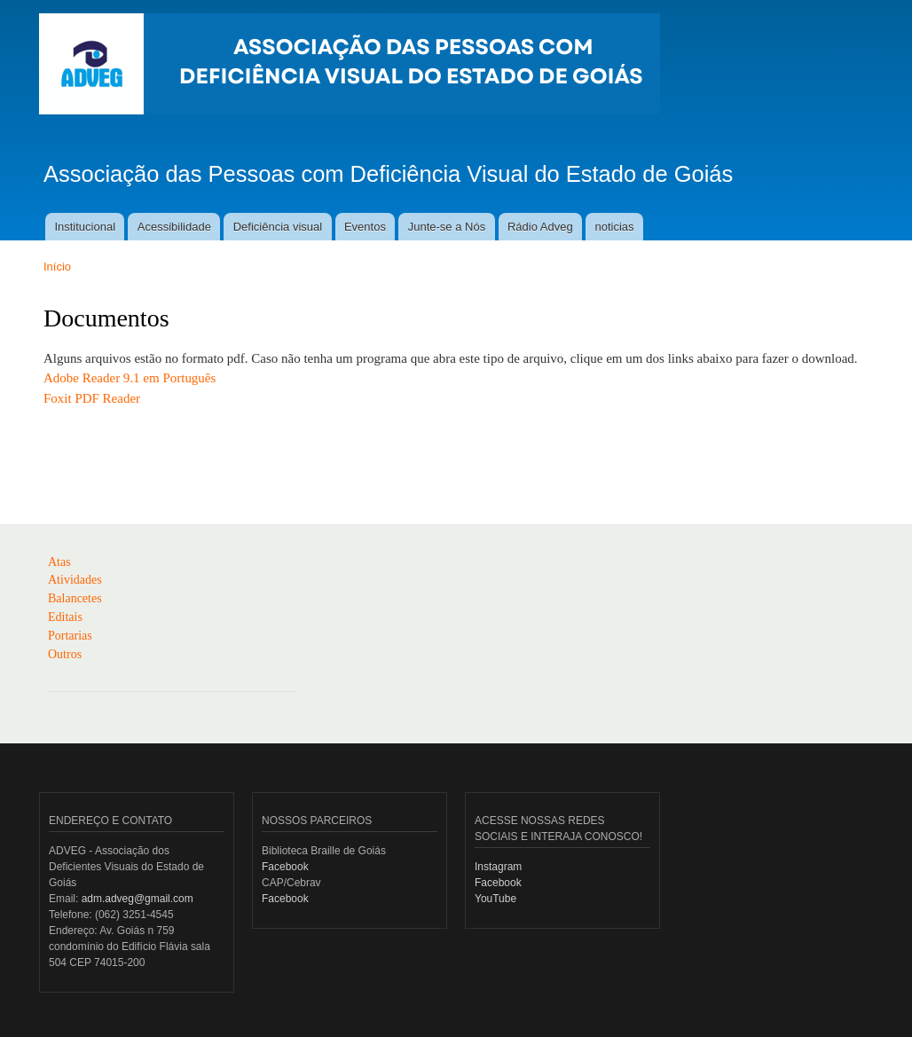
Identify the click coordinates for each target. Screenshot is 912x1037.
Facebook (285, 866)
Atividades (75, 579)
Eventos (365, 226)
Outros (65, 654)
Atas (59, 562)
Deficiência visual (277, 226)
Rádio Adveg (540, 226)
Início (57, 266)
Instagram (498, 866)
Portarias (70, 635)
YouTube (495, 898)
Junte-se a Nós (446, 226)
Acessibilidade (174, 226)
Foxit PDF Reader (91, 398)
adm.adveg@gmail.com (137, 898)
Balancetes (75, 598)
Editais (65, 617)
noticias (613, 226)
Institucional (84, 226)
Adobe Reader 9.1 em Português (129, 378)
